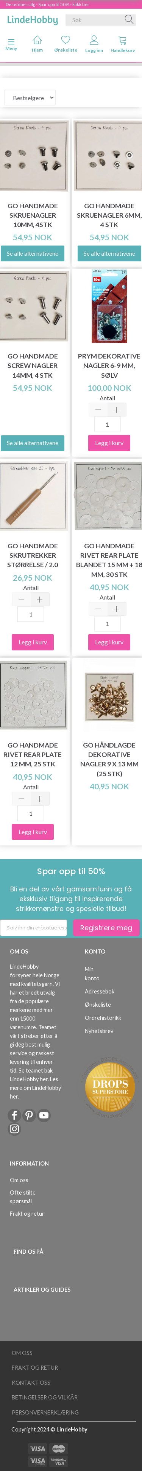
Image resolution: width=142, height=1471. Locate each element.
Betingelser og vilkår (45, 1397)
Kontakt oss (31, 1382)
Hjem (37, 44)
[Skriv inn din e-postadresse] (33, 927)
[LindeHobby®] (32, 18)
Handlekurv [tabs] (123, 44)
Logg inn (94, 44)
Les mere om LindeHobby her (35, 1088)
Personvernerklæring (45, 1412)
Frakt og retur (27, 1213)
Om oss (19, 1180)
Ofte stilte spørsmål (23, 1196)
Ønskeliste (65, 44)
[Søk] (129, 20)
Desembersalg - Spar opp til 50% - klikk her (47, 4)
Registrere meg (106, 927)
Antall (107, 397)
